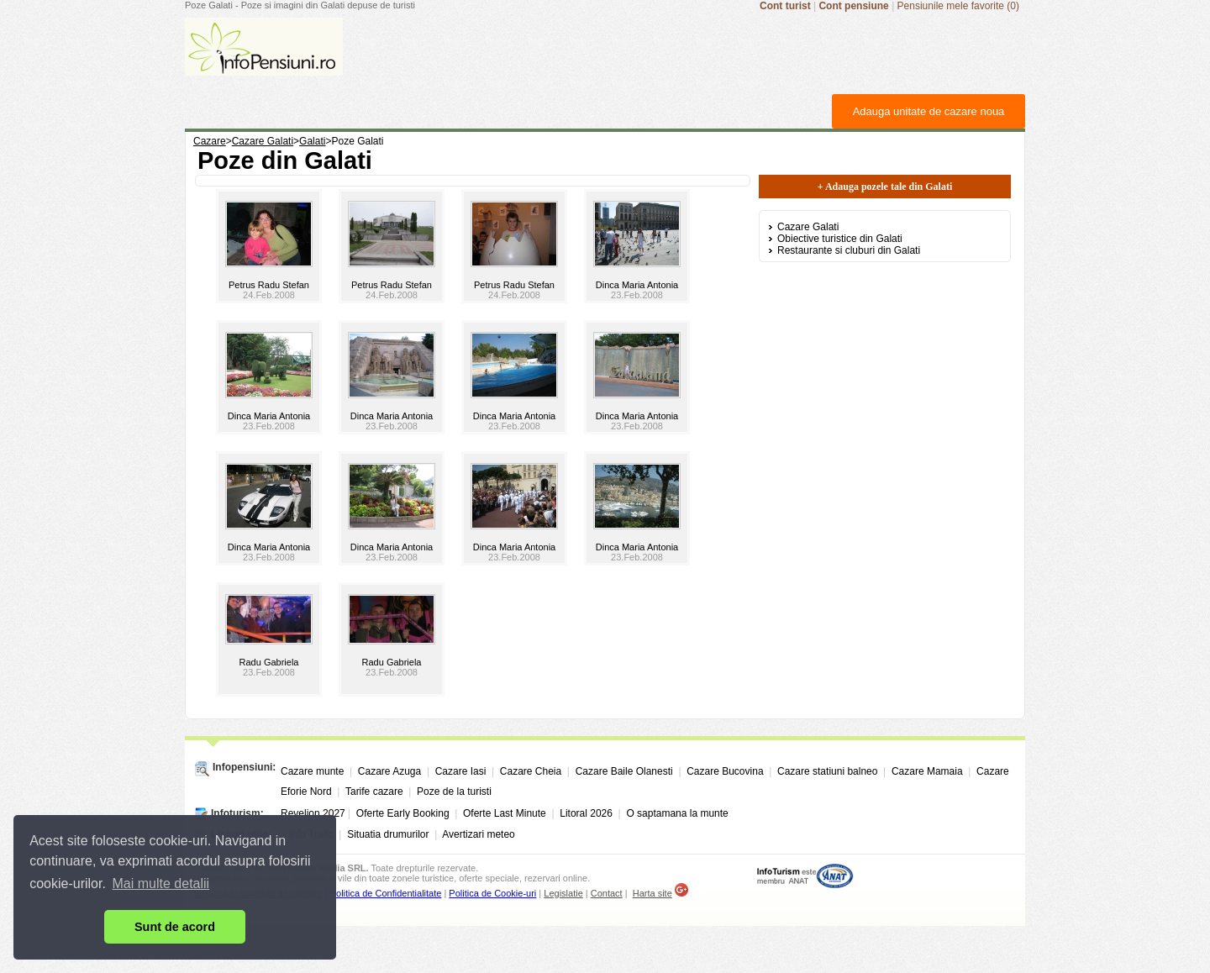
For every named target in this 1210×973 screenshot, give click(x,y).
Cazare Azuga (389, 771)
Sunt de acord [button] (174, 927)
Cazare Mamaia (927, 771)
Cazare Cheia (530, 771)
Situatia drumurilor (388, 834)
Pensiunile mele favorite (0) (958, 6)
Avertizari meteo (478, 834)
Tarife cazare (374, 791)
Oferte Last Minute (504, 813)
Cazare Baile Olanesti (624, 771)
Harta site (652, 893)
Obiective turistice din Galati (839, 239)
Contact (607, 893)
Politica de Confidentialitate (386, 893)
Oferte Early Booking (403, 813)
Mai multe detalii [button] (161, 883)
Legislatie (563, 893)
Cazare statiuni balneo (827, 771)
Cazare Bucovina (725, 771)
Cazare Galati (808, 227)
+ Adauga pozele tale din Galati (885, 186)
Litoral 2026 (586, 813)
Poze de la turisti (454, 791)
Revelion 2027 (313, 813)
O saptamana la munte (677, 813)
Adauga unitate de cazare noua (929, 111)
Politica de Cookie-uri (492, 893)
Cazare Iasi (461, 771)
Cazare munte (312, 771)
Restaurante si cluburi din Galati (848, 250)
